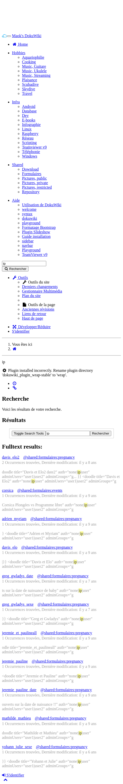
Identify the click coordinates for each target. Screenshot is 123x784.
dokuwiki (29, 218)
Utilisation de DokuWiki (42, 205)
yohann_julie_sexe (17, 747)
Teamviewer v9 (34, 147)
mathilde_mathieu (16, 718)
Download (30, 169)
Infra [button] (16, 102)
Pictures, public (34, 178)
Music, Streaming (36, 75)
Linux (27, 129)
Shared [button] (17, 165)
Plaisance (29, 80)
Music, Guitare (34, 66)
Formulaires (31, 174)
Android (28, 106)
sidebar (28, 241)
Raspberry (30, 133)
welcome (29, 209)
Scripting (29, 142)
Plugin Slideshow (36, 232)
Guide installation (36, 236)
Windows (29, 156)
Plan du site (31, 296)
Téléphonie (31, 152)
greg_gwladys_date (17, 576)
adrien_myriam (14, 519)
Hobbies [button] (18, 53)
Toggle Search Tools (29, 433)
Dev (25, 115)
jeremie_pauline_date (19, 690)
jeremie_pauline (15, 661)
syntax (27, 214)
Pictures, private (35, 183)
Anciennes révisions (38, 309)
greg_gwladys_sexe (18, 604)
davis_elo (9, 547)
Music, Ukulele (34, 71)
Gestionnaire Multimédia (42, 291)
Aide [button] (16, 200)
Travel (27, 93)
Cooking (29, 62)
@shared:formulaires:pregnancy (49, 457)
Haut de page (32, 318)
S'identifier (21, 331)
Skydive (28, 89)
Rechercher (100, 433)
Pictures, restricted (37, 187)
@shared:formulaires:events (39, 490)
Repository (31, 192)
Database (29, 111)
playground (31, 223)
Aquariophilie (33, 57)
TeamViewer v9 (34, 254)
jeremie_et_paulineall (19, 633)
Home (20, 44)
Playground (31, 250)
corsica (7, 490)
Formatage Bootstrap (39, 227)
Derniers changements (40, 286)
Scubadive (30, 84)
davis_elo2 (10, 457)
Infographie (31, 124)
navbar (27, 245)
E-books (28, 120)
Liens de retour (34, 314)
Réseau (28, 138)
